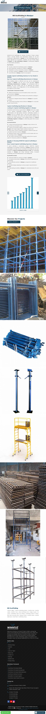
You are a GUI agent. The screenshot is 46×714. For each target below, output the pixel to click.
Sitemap (10, 656)
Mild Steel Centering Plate (13, 615)
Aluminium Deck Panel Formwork (16, 678)
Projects (10, 646)
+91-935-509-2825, (13, 694)
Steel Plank (15, 616)
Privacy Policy (11, 660)
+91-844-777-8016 (13, 698)
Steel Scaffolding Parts (24, 611)
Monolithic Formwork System (15, 676)
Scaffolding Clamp (23, 616)
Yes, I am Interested (23, 174)
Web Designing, (25, 708)
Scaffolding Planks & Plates (32, 613)
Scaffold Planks (31, 615)
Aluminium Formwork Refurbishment (17, 672)
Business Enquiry (39, 713)
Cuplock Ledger (10, 610)
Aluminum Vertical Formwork (15, 674)
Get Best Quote (23, 51)
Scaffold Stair (31, 610)
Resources (10, 652)
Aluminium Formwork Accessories (16, 670)
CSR (9, 648)
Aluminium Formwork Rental (15, 668)
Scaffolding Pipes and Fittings (18, 613)
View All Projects (14, 221)
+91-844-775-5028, (13, 692)
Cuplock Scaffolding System (21, 610)
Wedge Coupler (33, 611)
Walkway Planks (23, 615)
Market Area (11, 658)
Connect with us (5, 712)
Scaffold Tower (14, 611)
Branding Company (23, 709)
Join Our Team (11, 650)
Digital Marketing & (34, 708)
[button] (38, 193)
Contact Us (10, 654)
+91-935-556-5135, (13, 696)
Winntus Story (11, 644)
